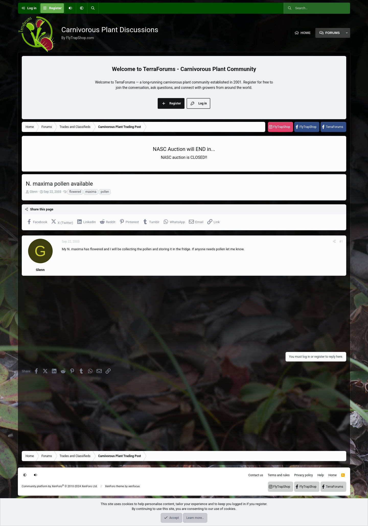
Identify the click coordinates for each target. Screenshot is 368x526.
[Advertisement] (175, 312)
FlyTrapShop (281, 127)
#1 (341, 241)
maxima (90, 192)
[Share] (334, 241)
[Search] (92, 8)
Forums (332, 33)
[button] (81, 8)
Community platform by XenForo (60, 486)
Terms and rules (279, 475)
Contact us (255, 475)
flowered (75, 192)
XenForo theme (114, 486)
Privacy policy (303, 475)
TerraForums (334, 127)
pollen (105, 192)
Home (305, 33)
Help (320, 475)
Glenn (34, 192)
